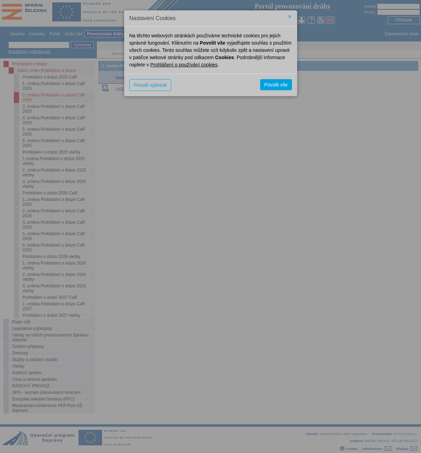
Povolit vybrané (150, 85)
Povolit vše (276, 84)
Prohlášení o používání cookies (184, 64)
